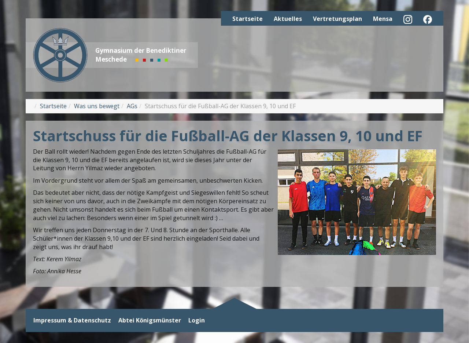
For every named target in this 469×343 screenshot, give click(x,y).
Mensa (382, 19)
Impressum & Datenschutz (72, 320)
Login (196, 320)
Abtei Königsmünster (149, 320)
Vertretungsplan (337, 19)
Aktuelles (288, 19)
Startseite (247, 19)
